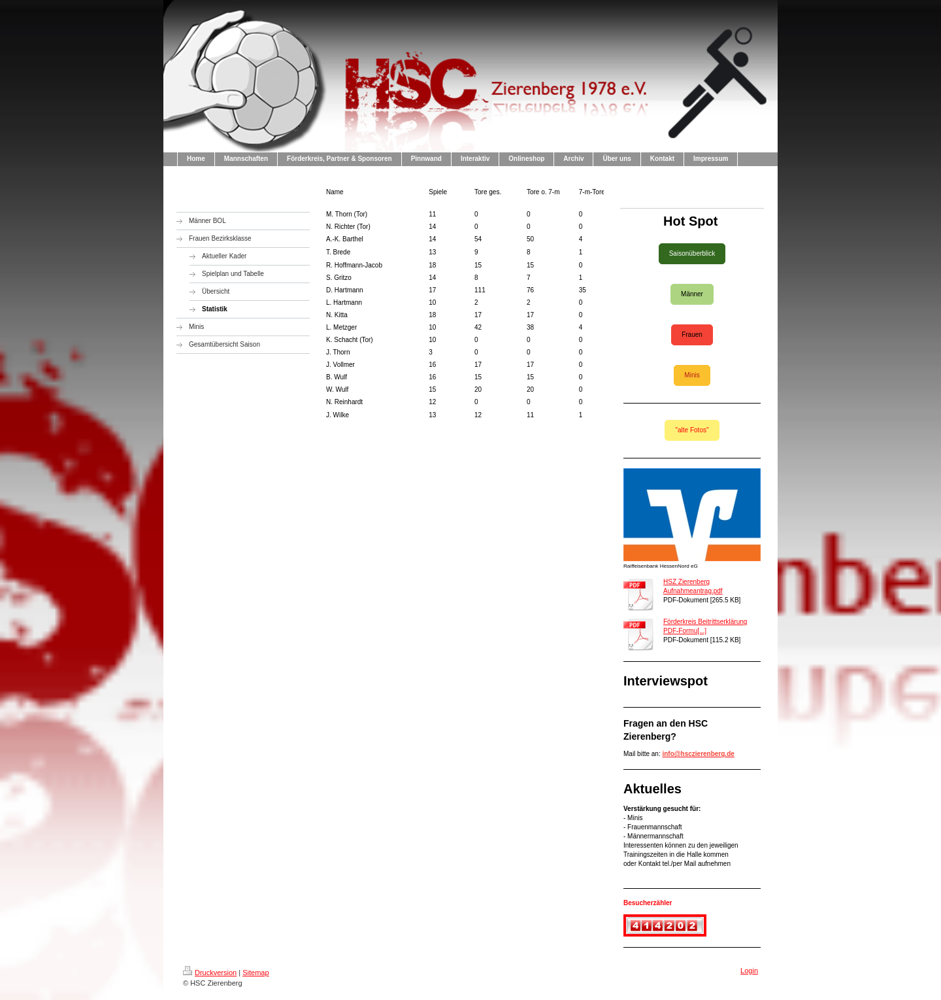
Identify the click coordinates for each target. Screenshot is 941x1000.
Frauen (692, 334)
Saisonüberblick (692, 253)
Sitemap (255, 972)
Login (749, 970)
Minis (691, 375)
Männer (692, 294)
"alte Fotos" (691, 430)
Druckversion (210, 972)
